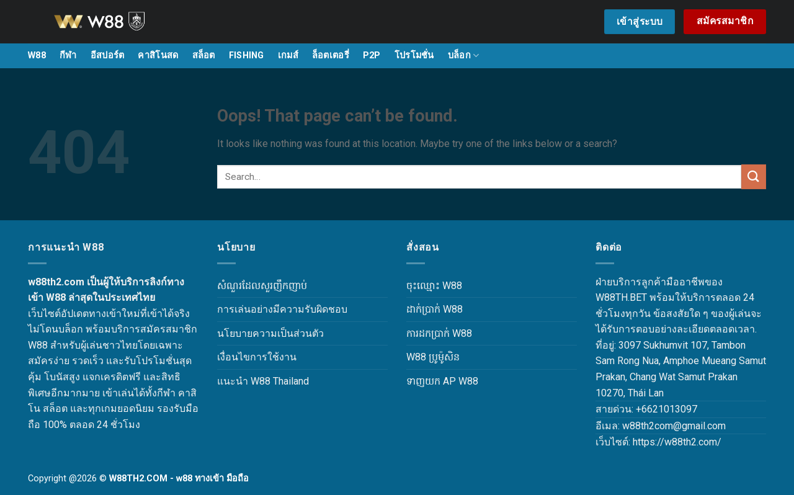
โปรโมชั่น (414, 55)
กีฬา (68, 55)
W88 (37, 55)
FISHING (246, 55)
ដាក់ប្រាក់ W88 (434, 309)
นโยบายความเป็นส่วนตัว (270, 333)
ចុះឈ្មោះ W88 (434, 286)
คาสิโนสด (158, 55)
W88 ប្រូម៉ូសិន (433, 357)
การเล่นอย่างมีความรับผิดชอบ (282, 309)
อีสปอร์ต (108, 55)
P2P (372, 55)
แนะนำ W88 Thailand (263, 381)
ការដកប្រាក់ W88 (439, 333)
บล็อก (464, 55)
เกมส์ (288, 55)
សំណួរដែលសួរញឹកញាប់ (262, 286)
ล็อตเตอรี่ (330, 55)
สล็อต (203, 55)
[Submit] (753, 176)
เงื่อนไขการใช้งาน (257, 357)
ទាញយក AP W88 (442, 381)
